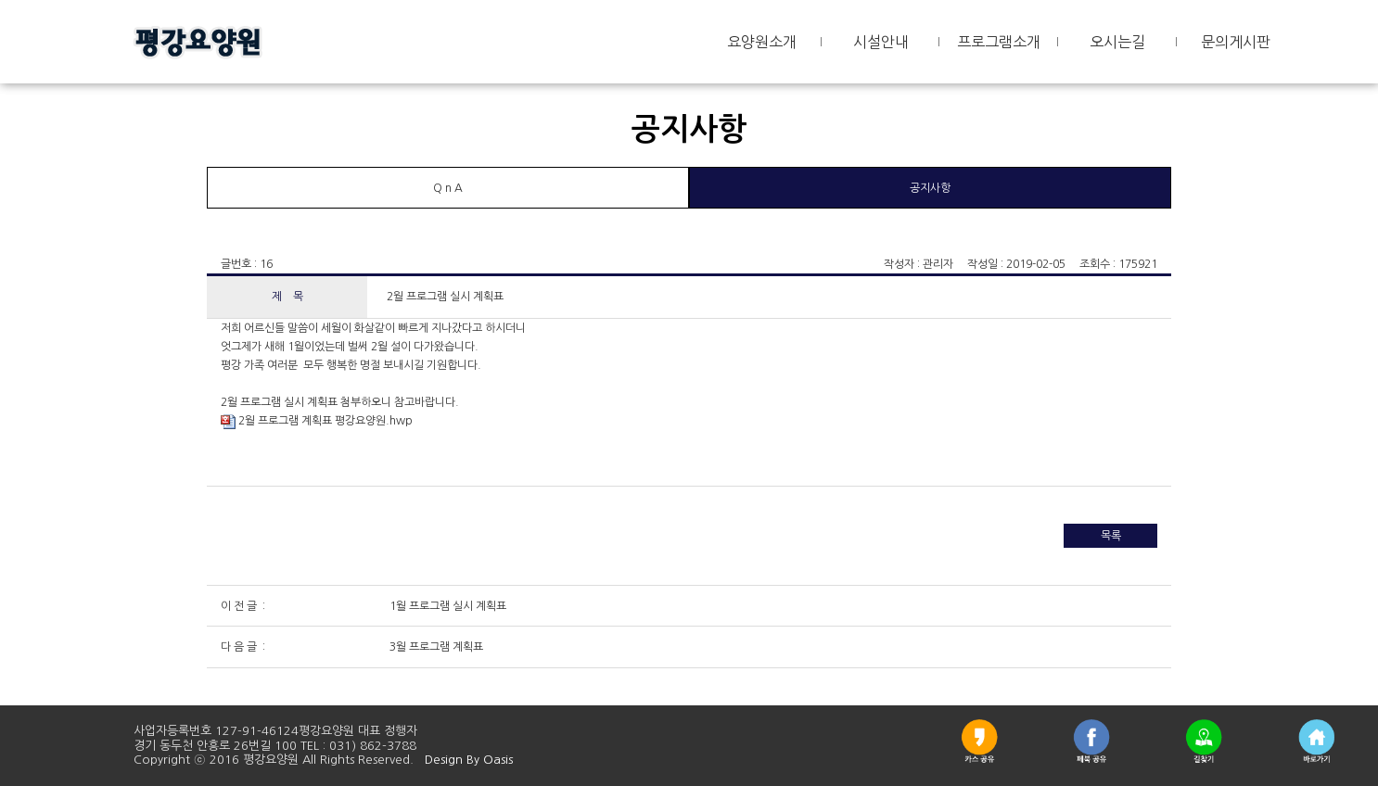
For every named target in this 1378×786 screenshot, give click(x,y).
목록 (1111, 535)
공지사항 (930, 188)
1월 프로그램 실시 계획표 (446, 606)
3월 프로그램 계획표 (435, 647)
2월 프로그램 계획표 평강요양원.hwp (317, 420)
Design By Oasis (469, 760)
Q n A (448, 188)
